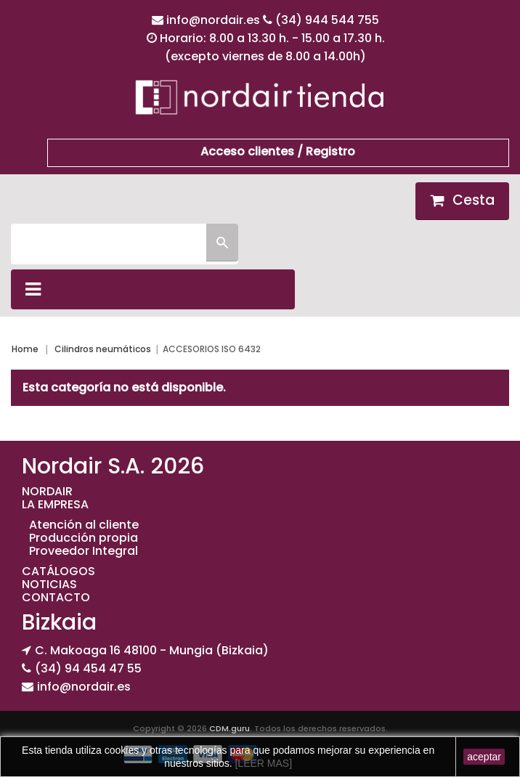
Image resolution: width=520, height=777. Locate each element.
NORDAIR (47, 491)
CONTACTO (56, 597)
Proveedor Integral (83, 550)
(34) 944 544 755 (327, 20)
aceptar (484, 756)
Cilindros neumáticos (102, 349)
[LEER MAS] (262, 763)
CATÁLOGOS (58, 571)
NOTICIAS (49, 584)
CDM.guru (229, 728)
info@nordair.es (214, 20)
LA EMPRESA (55, 504)
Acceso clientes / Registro (277, 151)
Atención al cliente (84, 524)
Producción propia (83, 537)
